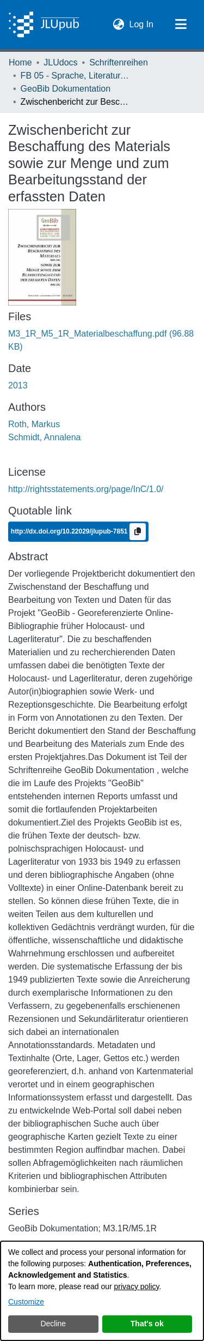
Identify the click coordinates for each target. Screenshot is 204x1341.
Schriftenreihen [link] (118, 62)
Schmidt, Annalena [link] (44, 437)
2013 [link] (18, 385)
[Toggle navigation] (180, 24)
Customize (26, 1301)
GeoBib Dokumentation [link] (65, 88)
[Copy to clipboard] (137, 531)
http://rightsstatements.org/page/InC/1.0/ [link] (86, 489)
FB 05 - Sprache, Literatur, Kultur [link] (75, 75)
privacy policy (136, 1286)
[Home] (43, 24)
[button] (119, 24)
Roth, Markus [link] (34, 424)
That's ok (147, 1323)
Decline (53, 1323)
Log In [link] (141, 23)
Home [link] (20, 62)
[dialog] (102, 1291)
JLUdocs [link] (60, 62)
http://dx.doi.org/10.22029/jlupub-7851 (70, 531)
